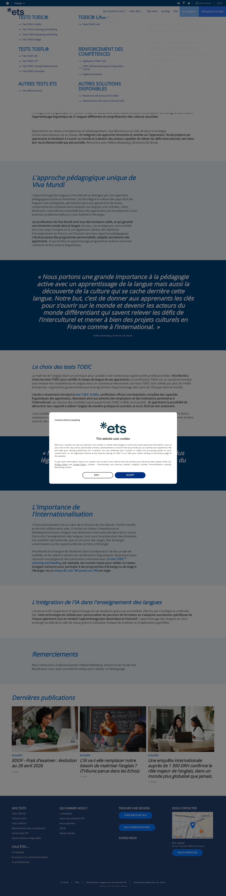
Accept (130, 475)
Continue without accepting (67, 420)
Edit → (97, 475)
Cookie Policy (79, 464)
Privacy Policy (61, 464)
